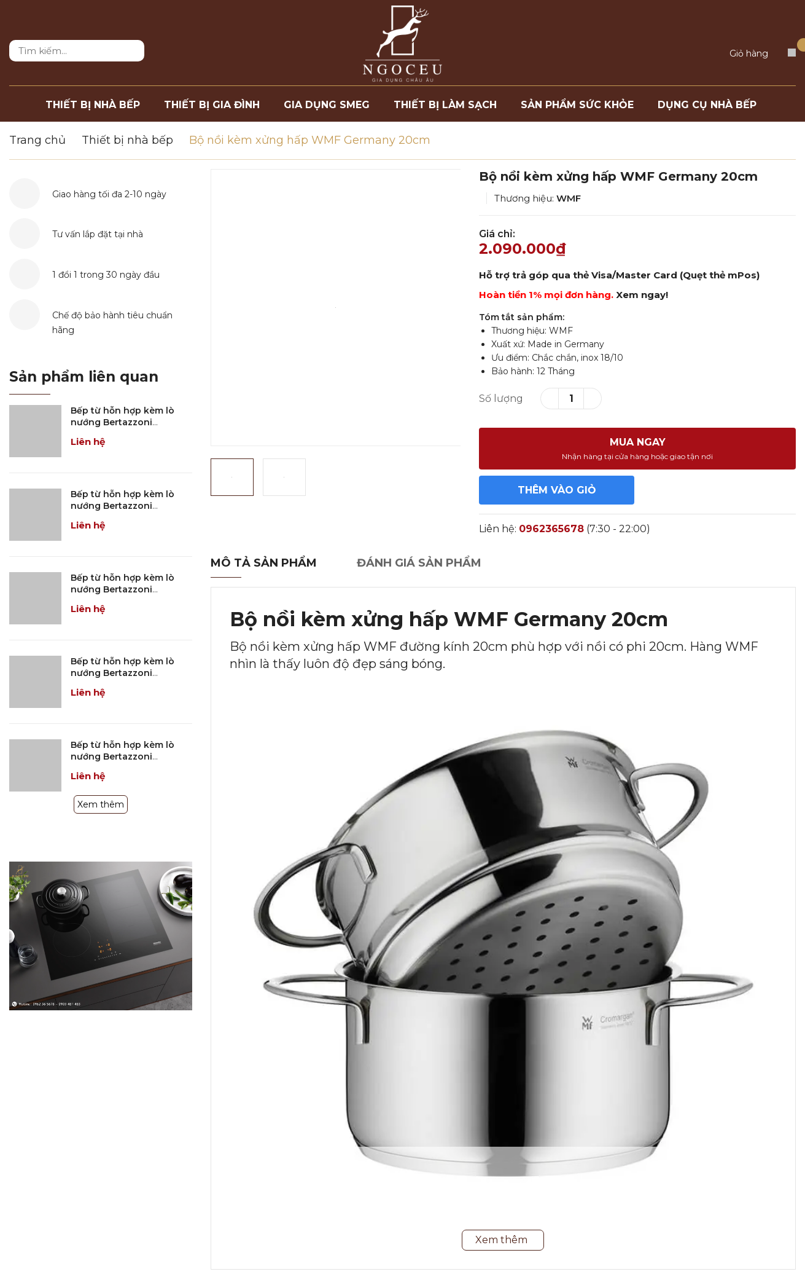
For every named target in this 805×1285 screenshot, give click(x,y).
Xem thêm (100, 804)
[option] (336, 307)
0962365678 (551, 529)
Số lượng (501, 398)
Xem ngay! (642, 295)
